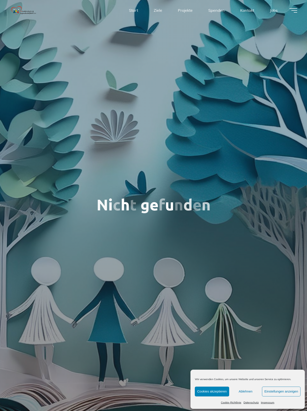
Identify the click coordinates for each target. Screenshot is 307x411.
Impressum (267, 402)
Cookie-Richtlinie (231, 402)
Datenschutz (251, 402)
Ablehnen (245, 391)
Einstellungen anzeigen (281, 391)
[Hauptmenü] (293, 10)
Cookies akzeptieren (212, 391)
